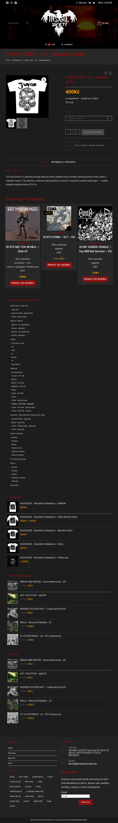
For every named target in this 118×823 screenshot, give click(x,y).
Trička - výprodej (17, 430)
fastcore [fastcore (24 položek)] (29, 782)
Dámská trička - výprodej (21, 419)
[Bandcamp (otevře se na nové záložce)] (16, 2)
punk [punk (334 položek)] (49, 802)
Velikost (70, 112)
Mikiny (13, 380)
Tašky (13, 390)
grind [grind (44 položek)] (38, 787)
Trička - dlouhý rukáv (19, 401)
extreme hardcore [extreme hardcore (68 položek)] (35, 792)
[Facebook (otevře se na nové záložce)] (7, 2)
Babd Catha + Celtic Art (19, 306)
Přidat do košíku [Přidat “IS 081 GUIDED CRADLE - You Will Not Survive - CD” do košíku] (95, 279)
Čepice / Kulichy (16, 321)
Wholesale (100, 146)
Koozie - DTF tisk (18, 376)
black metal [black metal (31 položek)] (15, 787)
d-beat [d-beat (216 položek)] (26, 802)
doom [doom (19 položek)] (50, 777)
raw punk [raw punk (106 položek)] (29, 797)
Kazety (14, 357)
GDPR (10, 748)
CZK (106, 3)
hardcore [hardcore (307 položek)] (38, 802)
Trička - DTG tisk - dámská (85, 146)
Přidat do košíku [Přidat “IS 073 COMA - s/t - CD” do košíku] (59, 265)
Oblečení (13, 369)
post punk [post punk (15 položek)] (23, 777)
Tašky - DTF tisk (17, 394)
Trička (13, 397)
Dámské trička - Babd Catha (22, 313)
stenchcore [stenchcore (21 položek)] (15, 782)
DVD (13, 350)
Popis (45, 162)
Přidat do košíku (92, 132)
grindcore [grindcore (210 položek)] (14, 802)
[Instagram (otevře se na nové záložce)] (11, 2)
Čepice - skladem (18, 328)
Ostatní (14, 474)
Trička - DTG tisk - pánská (21, 411)
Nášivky (14, 438)
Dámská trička (17, 373)
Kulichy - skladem (18, 335)
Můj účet (11, 758)
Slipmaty (14, 481)
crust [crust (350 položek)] (12, 806)
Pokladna (12, 753)
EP (12, 354)
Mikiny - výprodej (17, 423)
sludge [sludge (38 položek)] (28, 787)
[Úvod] (8, 61)
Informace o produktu (63, 162)
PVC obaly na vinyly (18, 459)
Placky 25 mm (16, 448)
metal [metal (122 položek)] (40, 797)
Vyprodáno (15, 365)
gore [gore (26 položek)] (40, 782)
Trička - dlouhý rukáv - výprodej (23, 426)
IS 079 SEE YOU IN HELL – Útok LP (22, 249)
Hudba (13, 340)
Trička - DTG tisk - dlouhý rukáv (23, 407)
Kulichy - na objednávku (20, 332)
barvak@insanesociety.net (82, 764)
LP (27, 243)
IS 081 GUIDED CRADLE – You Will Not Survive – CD (95, 249)
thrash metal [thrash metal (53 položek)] (16, 792)
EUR (110, 3)
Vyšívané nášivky (17, 452)
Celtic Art (14, 310)
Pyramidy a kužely (18, 478)
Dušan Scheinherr (80, 820)
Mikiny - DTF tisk (17, 383)
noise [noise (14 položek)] (12, 777)
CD (64, 233)
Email (64, 792)
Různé (12, 463)
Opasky (14, 471)
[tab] (45, 162)
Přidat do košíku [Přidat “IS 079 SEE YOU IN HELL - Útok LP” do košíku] (22, 283)
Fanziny (14, 467)
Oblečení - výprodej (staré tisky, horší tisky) (27, 415)
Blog (10, 763)
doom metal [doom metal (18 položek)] (37, 777)
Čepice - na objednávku (20, 325)
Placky (13, 445)
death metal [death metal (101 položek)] (15, 797)
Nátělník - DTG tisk (18, 386)
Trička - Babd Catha (19, 317)
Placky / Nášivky (16, 434)
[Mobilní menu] (67, 45)
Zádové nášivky (17, 455)
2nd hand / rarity (17, 344)
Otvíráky (14, 441)
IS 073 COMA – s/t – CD (59, 237)
